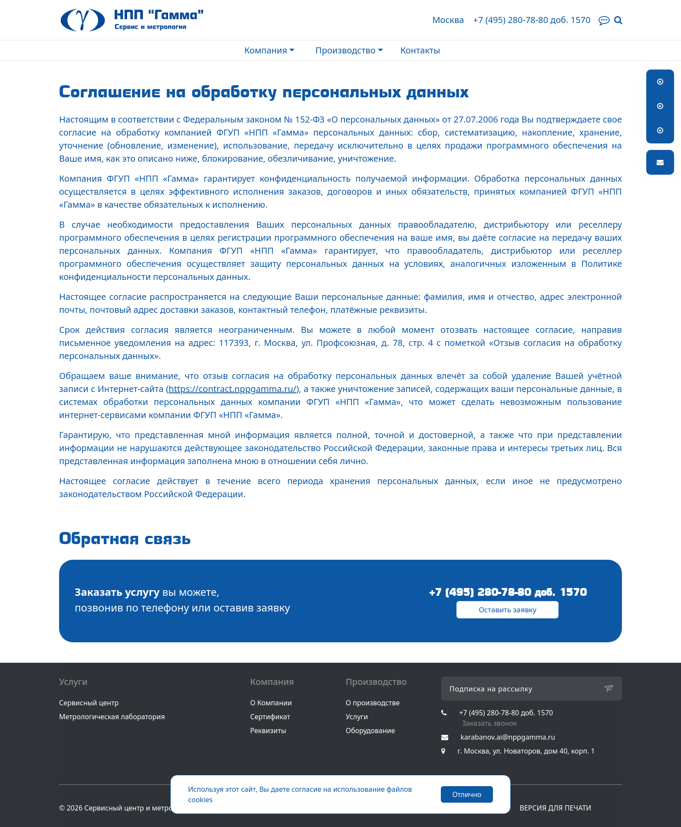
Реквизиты (268, 730)
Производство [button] (345, 50)
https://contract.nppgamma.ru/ (232, 389)
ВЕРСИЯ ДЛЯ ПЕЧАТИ (556, 808)
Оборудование (370, 730)
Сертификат (270, 716)
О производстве (373, 702)
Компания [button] (265, 50)
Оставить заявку (507, 609)
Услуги (357, 716)
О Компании (271, 702)
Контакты (420, 50)
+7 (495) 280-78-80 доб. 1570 (531, 20)
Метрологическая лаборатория (112, 716)
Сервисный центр (89, 702)
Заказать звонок (489, 723)
